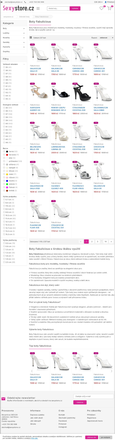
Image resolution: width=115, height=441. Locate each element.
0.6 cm (9, 246)
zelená (10, 184)
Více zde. (34, 438)
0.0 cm (9, 243)
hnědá (10, 190)
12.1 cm (9, 222)
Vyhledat (75, 8)
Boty (5, 28)
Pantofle (6, 47)
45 (7, 99)
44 (7, 96)
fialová (10, 187)
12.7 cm (9, 228)
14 (106, 241)
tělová (10, 171)
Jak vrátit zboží (36, 418)
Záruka (33, 424)
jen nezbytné (105, 437)
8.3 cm (8, 209)
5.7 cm (8, 200)
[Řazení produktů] (106, 37)
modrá (10, 181)
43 (7, 92)
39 (7, 80)
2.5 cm (9, 262)
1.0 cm (8, 249)
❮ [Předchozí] (32, 371)
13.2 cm (9, 231)
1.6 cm (8, 256)
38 (7, 77)
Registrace (91, 418)
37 (7, 74)
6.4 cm (8, 203)
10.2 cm (9, 215)
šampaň (10, 168)
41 (7, 86)
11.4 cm (9, 218)
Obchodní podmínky (67, 418)
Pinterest (62, 424)
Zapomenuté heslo (95, 421)
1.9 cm (9, 259)
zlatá (9, 174)
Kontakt (62, 415)
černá (10, 151)
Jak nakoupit (35, 421)
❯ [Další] (112, 371)
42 (7, 89)
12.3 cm (9, 225)
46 (7, 142)
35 (7, 67)
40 (7, 83)
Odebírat (80, 402)
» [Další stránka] (111, 241)
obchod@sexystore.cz (11, 427)
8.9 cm (8, 212)
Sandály (6, 42)
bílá (9, 158)
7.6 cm (9, 206)
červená (11, 155)
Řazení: (94, 38)
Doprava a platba (37, 415)
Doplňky (6, 51)
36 (7, 70)
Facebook (63, 421)
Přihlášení (110, 2)
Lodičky (6, 33)
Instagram (63, 427)
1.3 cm (9, 253)
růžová (10, 177)
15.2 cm (9, 234)
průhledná (12, 161)
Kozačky (6, 38)
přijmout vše (91, 437)
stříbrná (11, 164)
